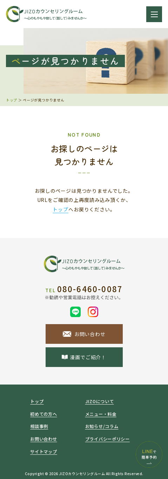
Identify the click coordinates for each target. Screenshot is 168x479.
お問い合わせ (43, 439)
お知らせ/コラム (102, 426)
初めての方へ (43, 414)
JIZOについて (99, 401)
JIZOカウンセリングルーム (82, 473)
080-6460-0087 (84, 289)
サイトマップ (43, 452)
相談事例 (39, 426)
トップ (11, 100)
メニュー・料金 (100, 414)
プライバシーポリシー (107, 439)
